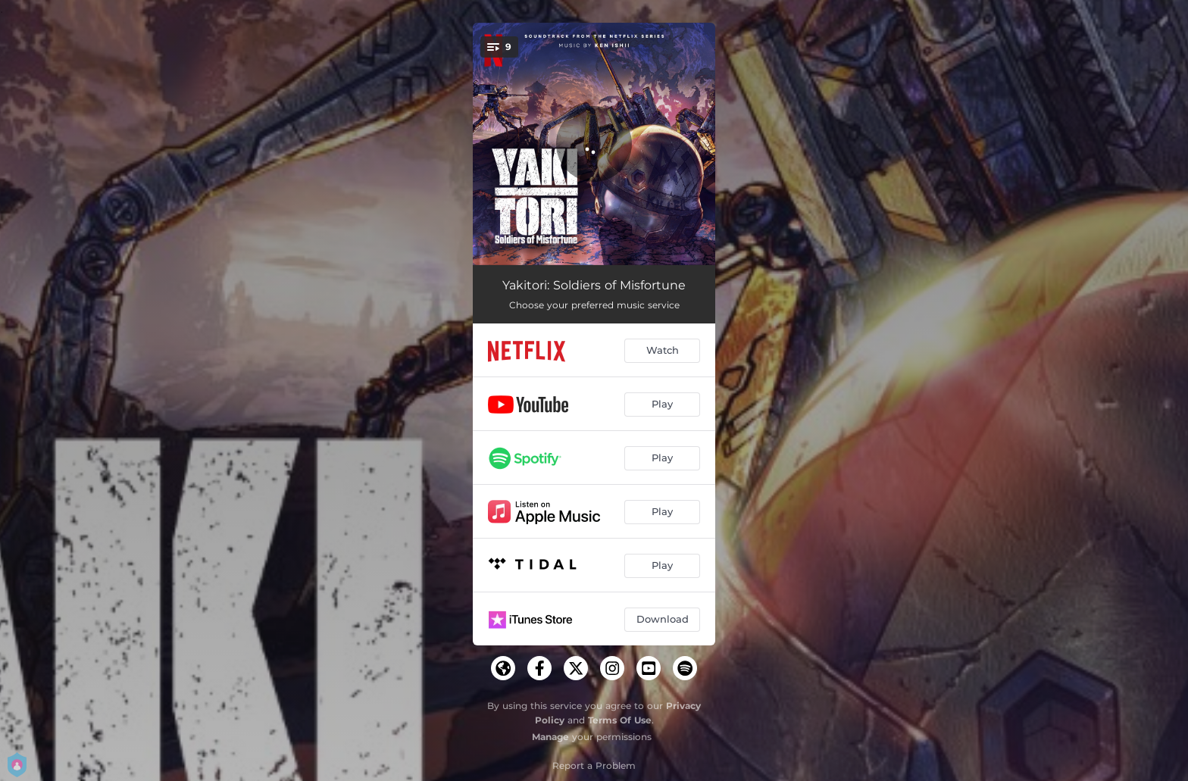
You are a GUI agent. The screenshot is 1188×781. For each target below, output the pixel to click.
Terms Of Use (620, 720)
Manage (550, 736)
